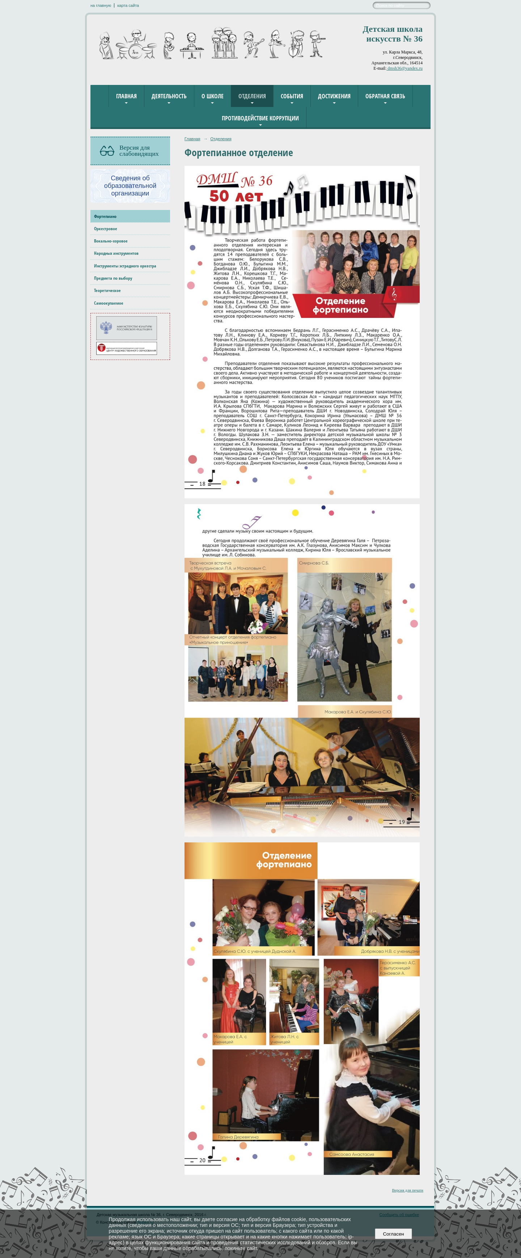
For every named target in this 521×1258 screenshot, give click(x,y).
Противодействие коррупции (260, 118)
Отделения (252, 96)
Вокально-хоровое (111, 241)
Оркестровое (105, 229)
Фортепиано (105, 216)
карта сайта (128, 5)
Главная (126, 96)
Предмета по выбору (113, 278)
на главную (100, 5)
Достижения (334, 96)
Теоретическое (107, 290)
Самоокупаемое (108, 303)
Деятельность (169, 96)
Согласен (393, 1234)
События (292, 96)
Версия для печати (407, 1190)
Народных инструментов (116, 253)
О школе (213, 96)
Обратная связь (385, 96)
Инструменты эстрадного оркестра (125, 266)
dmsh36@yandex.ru (404, 68)
